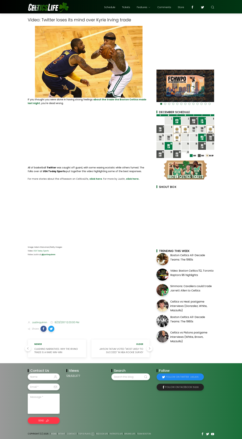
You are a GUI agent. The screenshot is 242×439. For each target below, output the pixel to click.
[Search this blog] (130, 376)
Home (54, 433)
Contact (72, 433)
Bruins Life (129, 433)
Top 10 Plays (84, 433)
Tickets (126, 7)
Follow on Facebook (182, 387)
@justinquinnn (48, 254)
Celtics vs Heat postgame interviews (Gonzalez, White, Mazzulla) (188, 306)
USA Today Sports (41, 251)
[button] (44, 329)
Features (144, 7)
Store (181, 7)
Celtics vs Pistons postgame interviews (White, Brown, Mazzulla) (188, 337)
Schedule (109, 7)
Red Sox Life (102, 433)
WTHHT (61, 433)
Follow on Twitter (182, 376)
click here (95, 179)
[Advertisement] (89, 291)
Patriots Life (116, 433)
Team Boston (144, 433)
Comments (164, 7)
